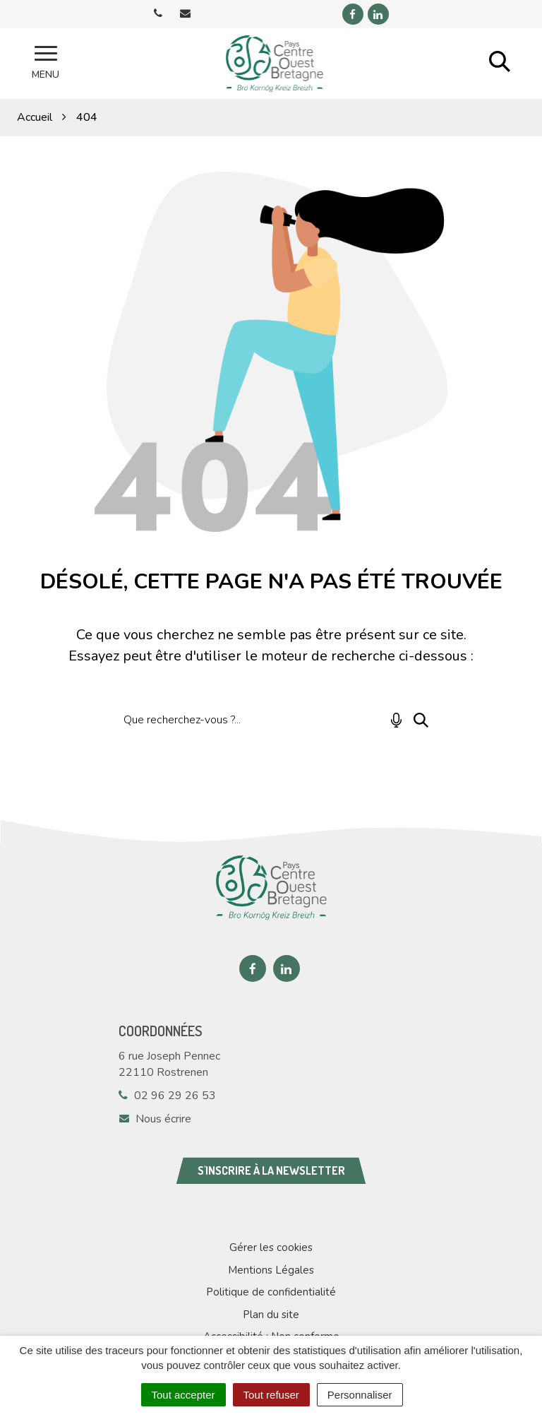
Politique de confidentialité (271, 1292)
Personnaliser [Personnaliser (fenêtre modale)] (359, 1395)
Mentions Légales (271, 1270)
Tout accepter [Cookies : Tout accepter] (183, 1395)
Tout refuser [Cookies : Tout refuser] (271, 1395)
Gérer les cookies (271, 1247)
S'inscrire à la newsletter (271, 1170)
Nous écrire (155, 1119)
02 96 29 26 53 (167, 1095)
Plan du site (271, 1315)
